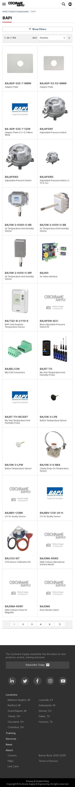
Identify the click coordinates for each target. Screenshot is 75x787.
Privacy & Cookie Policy (37, 781)
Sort (35, 38)
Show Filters (37, 29)
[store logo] (17, 4)
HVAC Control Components (15, 11)
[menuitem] (37, 694)
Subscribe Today (37, 665)
